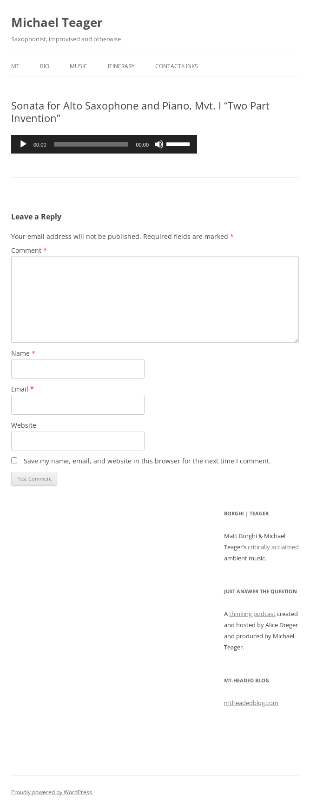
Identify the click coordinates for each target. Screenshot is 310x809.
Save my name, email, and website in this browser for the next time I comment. (147, 460)
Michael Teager (57, 22)
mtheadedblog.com (251, 703)
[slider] (91, 144)
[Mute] (159, 144)
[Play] (23, 144)
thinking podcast (252, 614)
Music (78, 66)
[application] (104, 144)
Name (23, 353)
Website (23, 425)
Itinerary (121, 66)
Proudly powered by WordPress (51, 792)
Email (22, 389)
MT (15, 66)
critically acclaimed (273, 547)
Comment (29, 250)
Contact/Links (176, 66)
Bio (44, 66)
